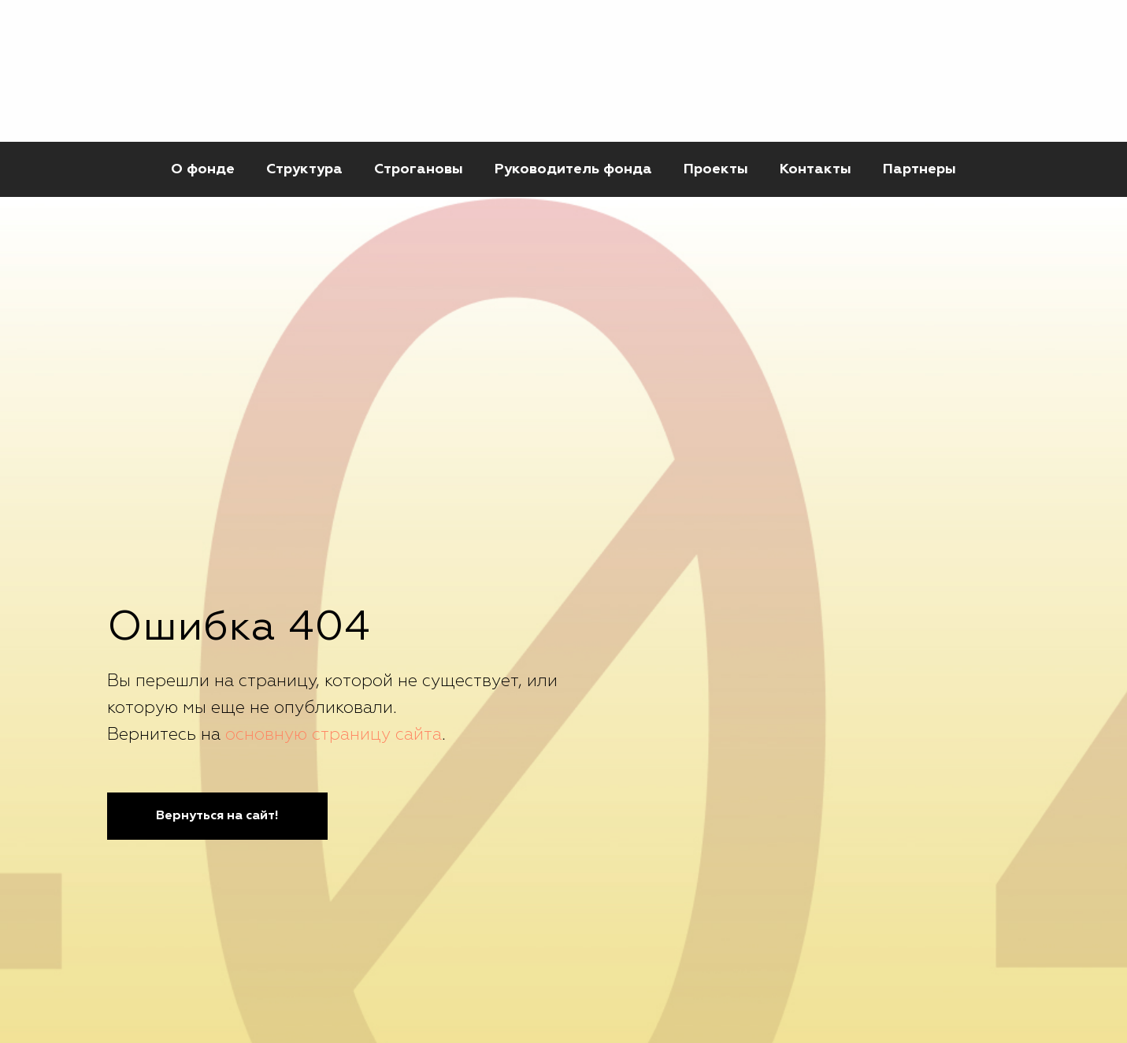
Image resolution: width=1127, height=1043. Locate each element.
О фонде (203, 169)
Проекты (716, 169)
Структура (304, 169)
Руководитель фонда (573, 169)
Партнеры (919, 169)
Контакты (815, 169)
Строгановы (418, 169)
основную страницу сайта (333, 735)
